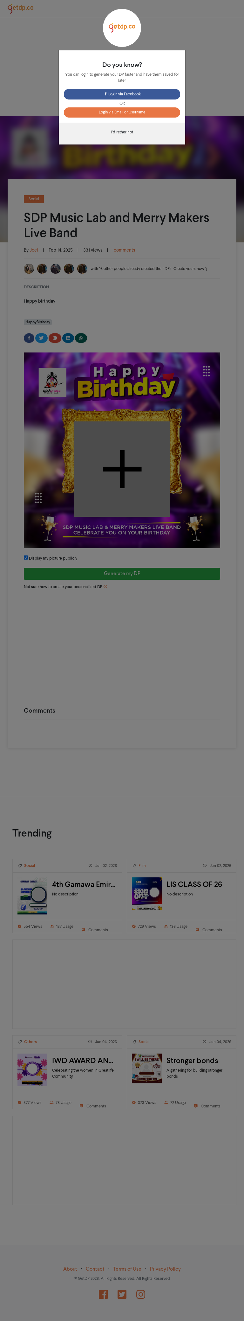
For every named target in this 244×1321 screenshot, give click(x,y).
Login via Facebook (122, 94)
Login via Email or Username (122, 112)
